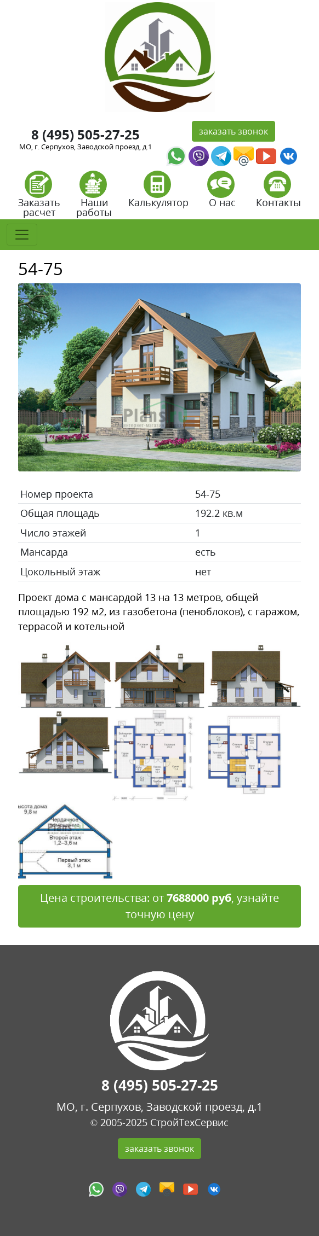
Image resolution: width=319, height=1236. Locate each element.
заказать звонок (233, 131)
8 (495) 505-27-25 (85, 134)
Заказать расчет (39, 198)
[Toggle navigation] (22, 235)
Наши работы (94, 198)
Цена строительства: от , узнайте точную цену (159, 906)
